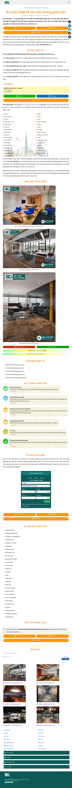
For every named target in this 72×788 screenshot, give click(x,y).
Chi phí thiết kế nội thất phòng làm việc (45, 704)
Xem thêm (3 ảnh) (19, 347)
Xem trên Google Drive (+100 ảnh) (36, 354)
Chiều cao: (29, 497)
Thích (24, 15)
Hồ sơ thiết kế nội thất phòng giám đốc (12, 704)
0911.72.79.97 (19, 28)
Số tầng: (43, 491)
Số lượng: (43, 497)
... (10, 391)
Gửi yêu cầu (36, 32)
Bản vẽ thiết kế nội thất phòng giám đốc (45, 683)
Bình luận (30, 15)
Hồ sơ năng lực (10, 752)
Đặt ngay (20, 96)
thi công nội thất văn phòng (31, 104)
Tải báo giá (53, 96)
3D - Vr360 (8, 766)
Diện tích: (29, 491)
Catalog (8, 757)
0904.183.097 (52, 28)
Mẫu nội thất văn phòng (35, 350)
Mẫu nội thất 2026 (10, 762)
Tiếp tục (47, 501)
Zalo (69, 29)
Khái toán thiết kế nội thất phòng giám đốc (13, 683)
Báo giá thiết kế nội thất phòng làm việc (45, 725)
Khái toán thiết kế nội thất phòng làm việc (12, 725)
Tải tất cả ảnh (53, 347)
